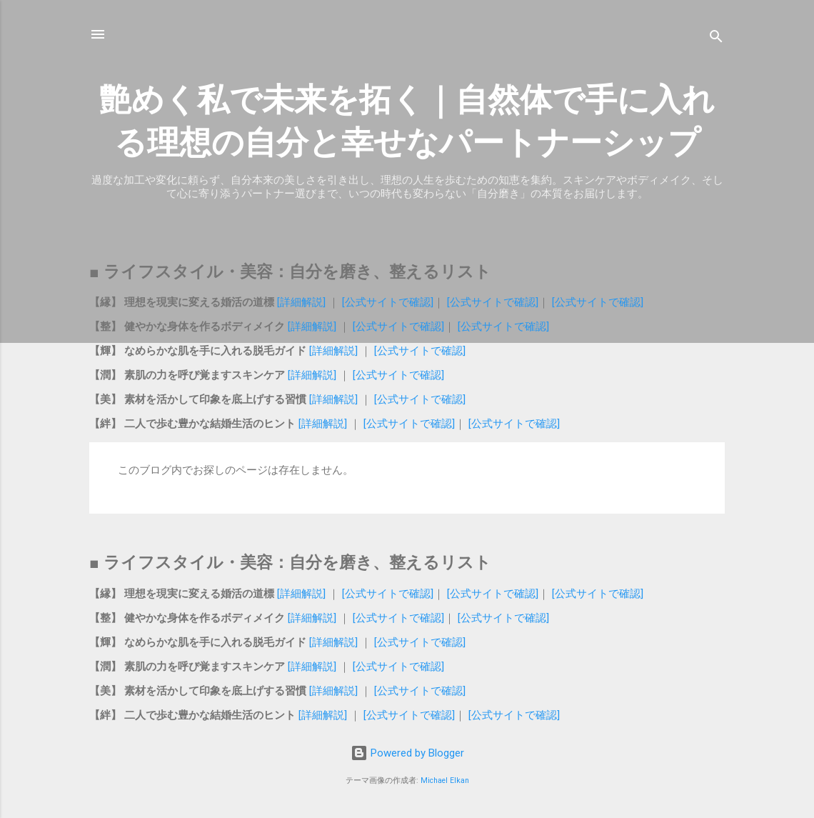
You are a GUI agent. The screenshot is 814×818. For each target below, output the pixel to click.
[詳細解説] (301, 302)
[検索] (716, 39)
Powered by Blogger (407, 753)
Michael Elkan (445, 780)
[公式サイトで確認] (387, 302)
